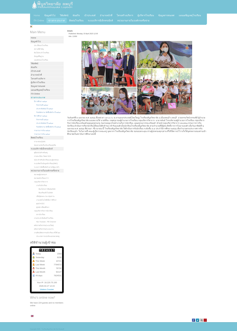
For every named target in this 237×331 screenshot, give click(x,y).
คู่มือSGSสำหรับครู (41, 152)
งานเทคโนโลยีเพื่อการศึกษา (46, 200)
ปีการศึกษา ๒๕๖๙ (40, 101)
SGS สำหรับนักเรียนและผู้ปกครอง (46, 160)
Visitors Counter (47, 289)
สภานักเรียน (40, 214)
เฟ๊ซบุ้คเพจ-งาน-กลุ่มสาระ (45, 196)
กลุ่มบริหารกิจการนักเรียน (43, 211)
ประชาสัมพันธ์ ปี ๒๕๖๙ (44, 109)
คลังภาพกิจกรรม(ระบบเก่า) (43, 229)
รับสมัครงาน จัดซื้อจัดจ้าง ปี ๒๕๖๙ (48, 112)
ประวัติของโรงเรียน (41, 45)
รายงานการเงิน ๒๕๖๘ (42, 130)
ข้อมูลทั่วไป (49, 15)
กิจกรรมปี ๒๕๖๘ (42, 119)
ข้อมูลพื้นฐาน (39, 56)
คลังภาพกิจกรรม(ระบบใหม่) (44, 225)
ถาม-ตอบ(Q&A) (39, 141)
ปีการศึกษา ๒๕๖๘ (40, 116)
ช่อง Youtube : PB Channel (46, 222)
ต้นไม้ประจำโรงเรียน (41, 53)
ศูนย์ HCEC (40, 203)
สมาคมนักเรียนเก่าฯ (41, 178)
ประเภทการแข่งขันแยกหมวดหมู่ (47, 236)
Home (37, 15)
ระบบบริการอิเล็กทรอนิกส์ (100, 20)
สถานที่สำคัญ (39, 49)
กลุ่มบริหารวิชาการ (41, 182)
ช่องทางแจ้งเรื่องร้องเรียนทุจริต (45, 145)
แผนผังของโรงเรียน (41, 60)
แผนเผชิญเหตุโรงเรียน (190, 15)
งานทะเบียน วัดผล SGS (42, 156)
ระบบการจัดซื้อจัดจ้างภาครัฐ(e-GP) (46, 167)
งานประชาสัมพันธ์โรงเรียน (43, 218)
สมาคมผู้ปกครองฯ (40, 174)
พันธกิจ (76, 15)
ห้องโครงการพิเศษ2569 (47, 189)
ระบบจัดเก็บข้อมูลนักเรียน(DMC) (46, 163)
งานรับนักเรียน (41, 185)
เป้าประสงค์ (90, 15)
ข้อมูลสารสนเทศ (166, 15)
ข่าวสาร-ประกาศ (56, 20)
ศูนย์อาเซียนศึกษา (42, 207)
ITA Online (39, 20)
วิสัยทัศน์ (64, 15)
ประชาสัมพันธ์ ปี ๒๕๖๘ (44, 123)
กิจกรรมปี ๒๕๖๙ (42, 105)
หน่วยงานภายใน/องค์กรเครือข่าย (133, 20)
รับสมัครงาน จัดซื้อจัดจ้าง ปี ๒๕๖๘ (48, 127)
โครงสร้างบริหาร (125, 15)
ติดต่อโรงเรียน (76, 20)
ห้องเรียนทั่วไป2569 (46, 193)
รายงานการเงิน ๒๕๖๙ (42, 134)
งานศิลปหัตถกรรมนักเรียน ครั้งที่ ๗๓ (47, 233)
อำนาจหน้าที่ (106, 15)
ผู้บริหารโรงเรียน (146, 15)
